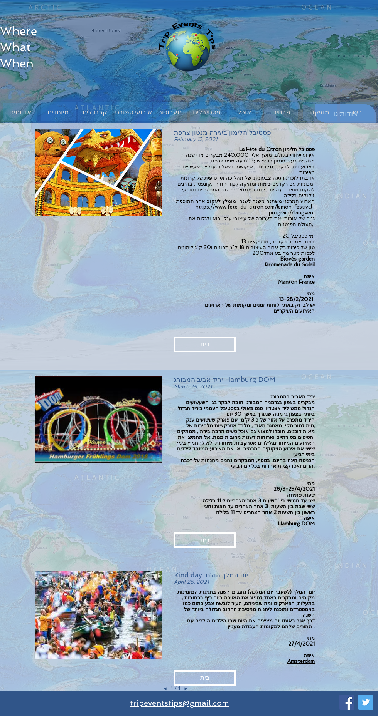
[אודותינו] (20, 112)
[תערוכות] (170, 111)
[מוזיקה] (320, 111)
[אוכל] (244, 111)
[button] (371, 61)
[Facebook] (346, 702)
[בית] (357, 111)
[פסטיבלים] (207, 111)
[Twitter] (365, 702)
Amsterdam (301, 661)
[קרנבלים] (95, 111)
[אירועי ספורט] (133, 111)
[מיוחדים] (58, 111)
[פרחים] (281, 111)
